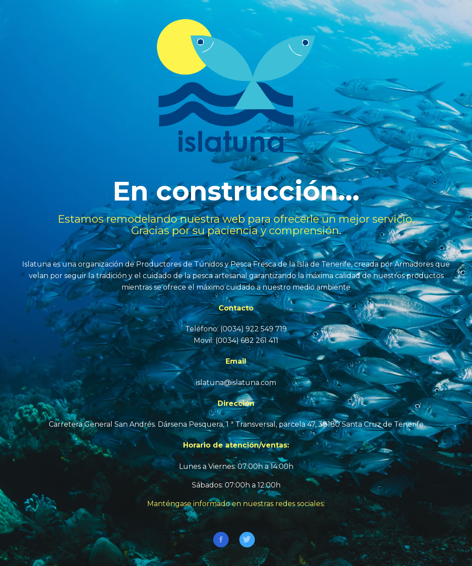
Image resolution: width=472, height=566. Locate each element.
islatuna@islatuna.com (236, 382)
